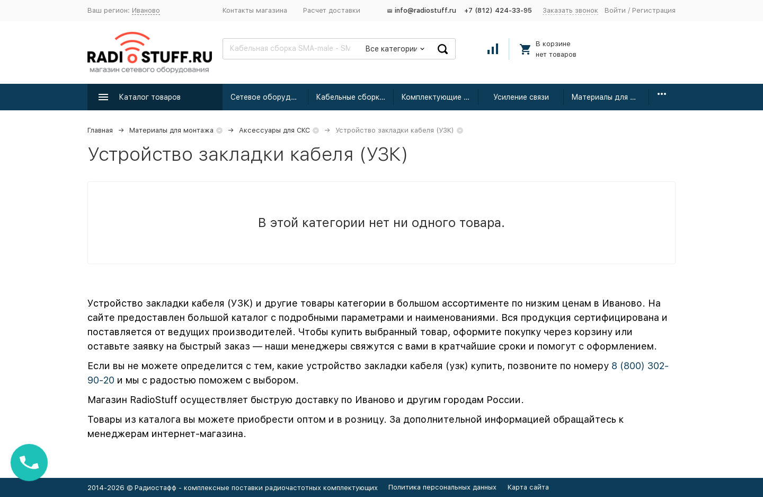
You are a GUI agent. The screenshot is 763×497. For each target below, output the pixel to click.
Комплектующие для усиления (440, 97)
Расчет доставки (331, 10)
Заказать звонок (570, 10)
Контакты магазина (255, 10)
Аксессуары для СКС (274, 130)
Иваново (146, 10)
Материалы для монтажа (610, 97)
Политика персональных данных (442, 487)
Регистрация (654, 10)
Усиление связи (521, 97)
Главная (100, 130)
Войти (615, 10)
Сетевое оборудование (269, 97)
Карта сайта (528, 487)
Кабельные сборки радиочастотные (355, 97)
